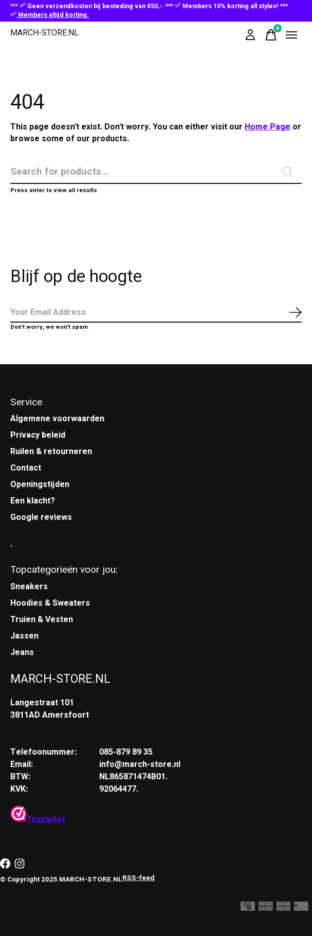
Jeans (22, 652)
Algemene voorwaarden (57, 419)
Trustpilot (37, 819)
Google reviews (41, 517)
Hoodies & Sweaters (50, 603)
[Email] (156, 313)
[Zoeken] (156, 172)
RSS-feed (138, 878)
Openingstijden (39, 484)
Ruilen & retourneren (51, 451)
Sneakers (29, 587)
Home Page (267, 127)
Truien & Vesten (41, 619)
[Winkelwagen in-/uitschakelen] (271, 35)
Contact (25, 468)
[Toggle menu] (291, 35)
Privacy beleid (37, 435)
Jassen (24, 636)
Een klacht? (32, 501)
